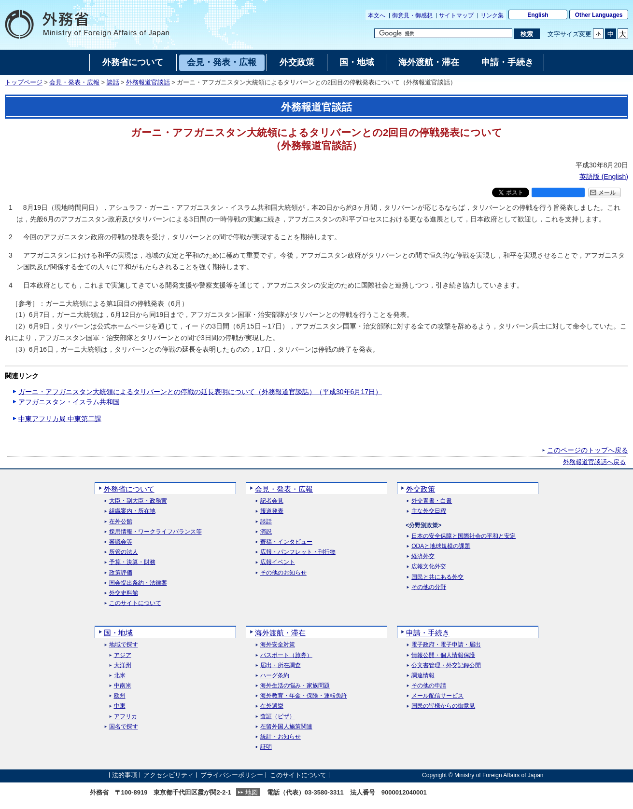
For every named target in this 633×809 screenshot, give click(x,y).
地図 (251, 792)
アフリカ (125, 716)
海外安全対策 (277, 645)
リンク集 (492, 15)
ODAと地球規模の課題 (440, 546)
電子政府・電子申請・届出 (446, 645)
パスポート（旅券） (286, 655)
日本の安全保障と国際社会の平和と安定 (463, 536)
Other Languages (599, 15)
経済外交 (423, 556)
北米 (120, 675)
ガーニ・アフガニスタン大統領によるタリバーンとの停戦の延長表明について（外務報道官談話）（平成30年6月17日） (200, 392)
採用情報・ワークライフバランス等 (155, 532)
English (537, 15)
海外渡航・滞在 (280, 633)
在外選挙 (271, 706)
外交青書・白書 (431, 501)
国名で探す (123, 727)
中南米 (122, 686)
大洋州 (122, 665)
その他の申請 (428, 686)
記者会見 (271, 501)
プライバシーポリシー (231, 775)
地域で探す (123, 645)
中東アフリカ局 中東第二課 (59, 419)
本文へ (376, 15)
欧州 (120, 696)
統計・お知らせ (280, 737)
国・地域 (118, 633)
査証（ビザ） (277, 716)
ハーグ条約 (274, 675)
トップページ (23, 82)
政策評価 (120, 573)
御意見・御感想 (412, 15)
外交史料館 (123, 593)
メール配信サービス (437, 696)
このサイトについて (135, 603)
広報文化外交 (428, 566)
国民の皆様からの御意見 (443, 706)
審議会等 (120, 542)
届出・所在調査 (280, 665)
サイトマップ (456, 15)
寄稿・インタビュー (286, 542)
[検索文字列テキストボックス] (443, 33)
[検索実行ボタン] (526, 33)
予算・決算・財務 (132, 562)
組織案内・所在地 (132, 511)
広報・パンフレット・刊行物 (298, 552)
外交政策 (420, 489)
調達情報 (423, 675)
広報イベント (277, 562)
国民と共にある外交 (437, 577)
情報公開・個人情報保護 (443, 655)
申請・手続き (428, 633)
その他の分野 (428, 587)
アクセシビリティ (168, 775)
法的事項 (124, 775)
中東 (120, 706)
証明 (266, 747)
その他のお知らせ (283, 573)
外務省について (129, 489)
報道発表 (271, 511)
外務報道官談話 (148, 82)
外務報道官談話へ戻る (594, 462)
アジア (122, 655)
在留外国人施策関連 (286, 727)
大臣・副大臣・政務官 (138, 501)
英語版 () (603, 176)
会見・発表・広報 (74, 82)
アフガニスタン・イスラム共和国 (69, 402)
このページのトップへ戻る (587, 450)
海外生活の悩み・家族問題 (295, 686)
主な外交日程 (428, 511)
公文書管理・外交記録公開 (446, 665)
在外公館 (120, 522)
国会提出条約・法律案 (138, 583)
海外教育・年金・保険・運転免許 (303, 696)
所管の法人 (123, 552)
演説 (266, 532)
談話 (113, 82)
